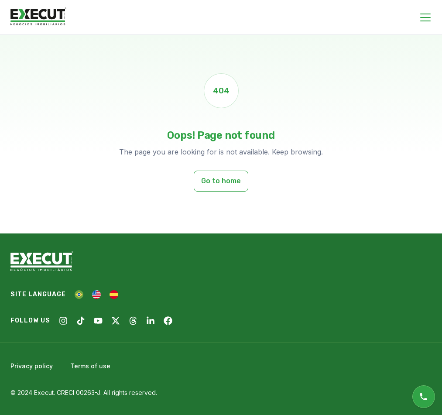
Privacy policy (31, 366)
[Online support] (423, 396)
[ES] (114, 294)
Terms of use (90, 366)
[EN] (96, 294)
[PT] (79, 294)
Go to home (221, 181)
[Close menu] (425, 17)
